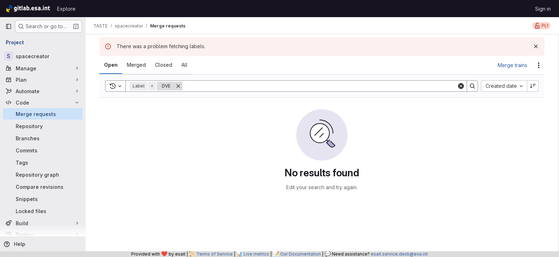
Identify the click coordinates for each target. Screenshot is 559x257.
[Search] (320, 86)
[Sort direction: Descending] (533, 86)
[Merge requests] (43, 114)
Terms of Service (214, 254)
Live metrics (256, 254)
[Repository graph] (43, 174)
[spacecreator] (43, 56)
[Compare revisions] (43, 186)
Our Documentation (300, 254)
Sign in (543, 9)
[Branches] (43, 138)
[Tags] (43, 162)
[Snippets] (43, 199)
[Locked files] (43, 211)
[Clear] (461, 86)
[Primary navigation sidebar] (8, 26)
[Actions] (539, 65)
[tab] (111, 65)
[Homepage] (27, 8)
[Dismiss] (536, 46)
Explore (66, 9)
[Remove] (178, 86)
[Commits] (43, 150)
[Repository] (43, 126)
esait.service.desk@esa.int (399, 254)
